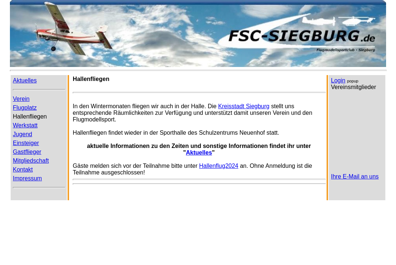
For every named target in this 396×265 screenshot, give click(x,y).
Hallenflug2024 (218, 166)
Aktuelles (199, 152)
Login (338, 80)
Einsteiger (26, 143)
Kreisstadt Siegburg (244, 106)
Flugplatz (25, 108)
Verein (21, 99)
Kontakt (23, 169)
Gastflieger (27, 152)
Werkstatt (25, 125)
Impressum (27, 178)
